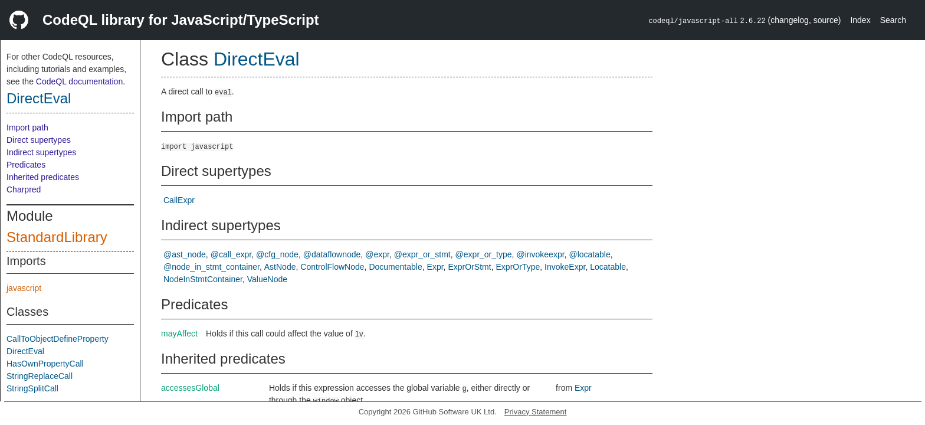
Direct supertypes (38, 140)
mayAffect (179, 333)
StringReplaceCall (39, 376)
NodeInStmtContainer (202, 279)
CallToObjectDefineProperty (57, 339)
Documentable (395, 267)
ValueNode (267, 279)
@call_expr (231, 254)
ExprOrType (518, 267)
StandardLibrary (56, 237)
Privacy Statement (535, 411)
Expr (435, 267)
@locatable (589, 254)
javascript (23, 288)
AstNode (280, 267)
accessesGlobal (190, 388)
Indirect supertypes (41, 152)
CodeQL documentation (79, 81)
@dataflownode (332, 254)
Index (860, 20)
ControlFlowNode (332, 267)
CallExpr (179, 200)
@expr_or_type (483, 254)
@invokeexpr (540, 254)
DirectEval (38, 98)
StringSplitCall (32, 388)
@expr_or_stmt (422, 254)
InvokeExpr (564, 267)
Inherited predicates (42, 177)
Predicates (25, 164)
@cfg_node (277, 254)
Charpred (23, 189)
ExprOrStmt (469, 267)
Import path (27, 127)
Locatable (608, 267)
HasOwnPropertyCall (45, 363)
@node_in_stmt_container (211, 267)
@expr (377, 254)
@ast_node (184, 254)
